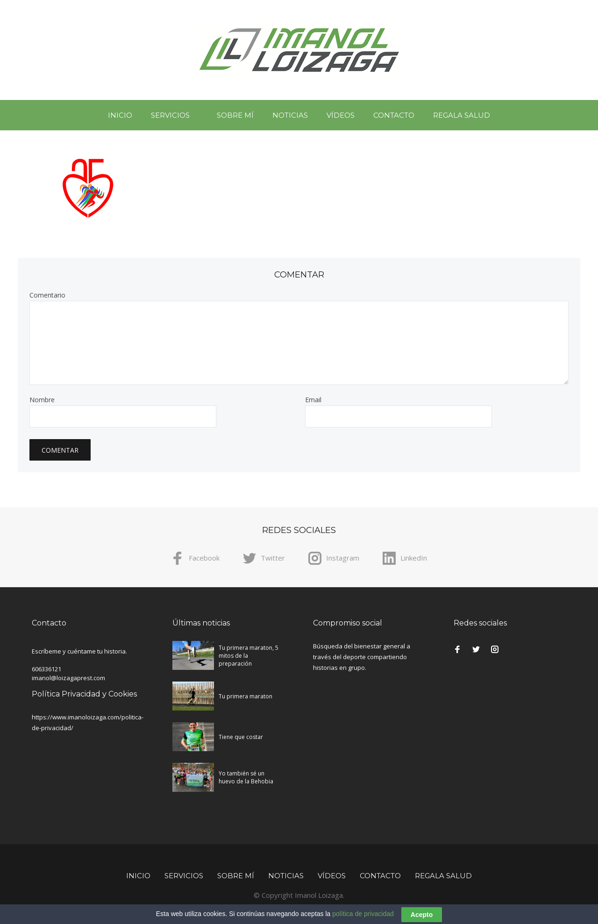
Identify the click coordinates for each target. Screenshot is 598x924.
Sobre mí (235, 115)
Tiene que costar (241, 737)
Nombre (42, 400)
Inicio (120, 115)
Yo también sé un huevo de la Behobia (246, 777)
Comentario (47, 295)
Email (313, 400)
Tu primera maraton (245, 696)
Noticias (290, 115)
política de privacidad (363, 918)
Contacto (393, 115)
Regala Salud (461, 115)
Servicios (170, 115)
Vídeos (341, 115)
